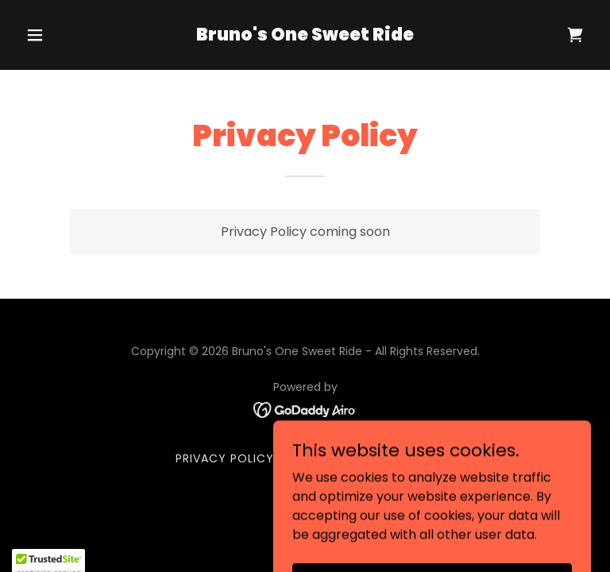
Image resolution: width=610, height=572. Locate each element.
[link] (305, 36)
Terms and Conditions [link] (360, 458)
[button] (62, 35)
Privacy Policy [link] (225, 458)
